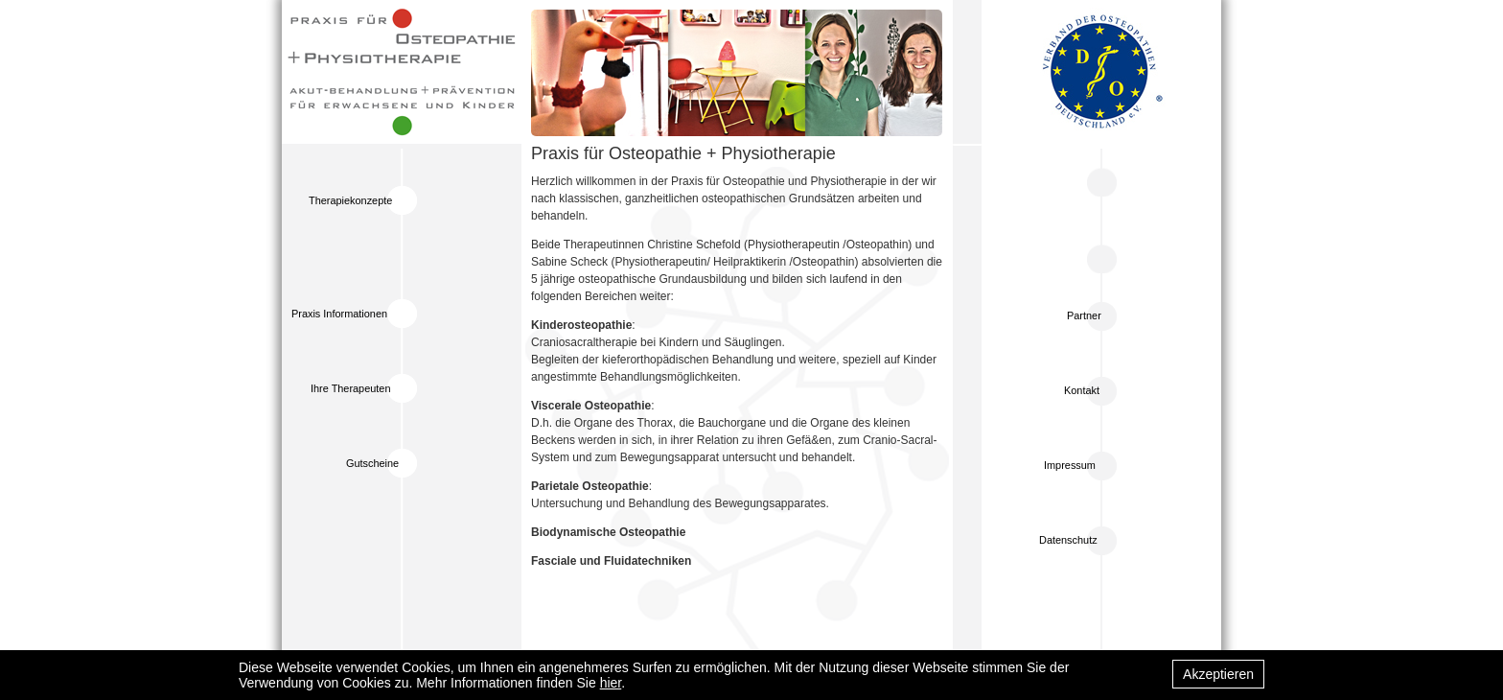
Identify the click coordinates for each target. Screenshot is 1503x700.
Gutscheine (372, 463)
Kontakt (1081, 390)
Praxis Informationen (339, 313)
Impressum (1070, 465)
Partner (1084, 315)
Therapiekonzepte (350, 200)
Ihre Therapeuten (350, 388)
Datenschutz (1068, 540)
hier (611, 682)
